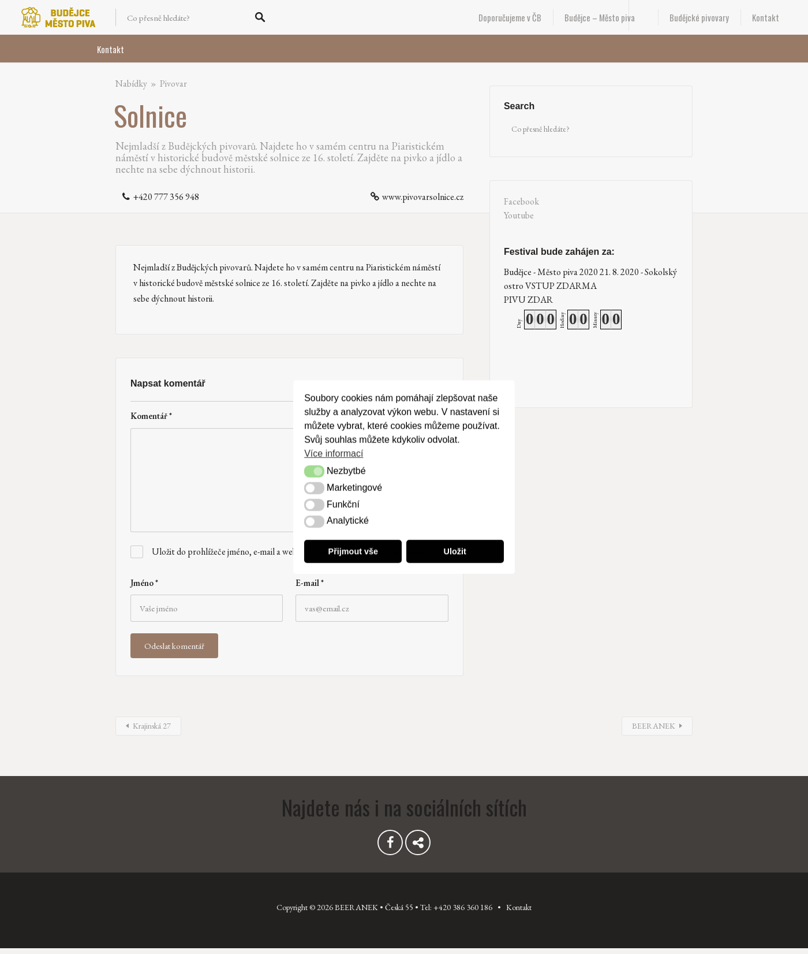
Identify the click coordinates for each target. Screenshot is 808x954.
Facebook (521, 201)
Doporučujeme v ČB (509, 17)
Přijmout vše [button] (353, 551)
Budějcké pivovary (699, 17)
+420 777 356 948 (166, 197)
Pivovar (173, 83)
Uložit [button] (455, 551)
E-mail (309, 582)
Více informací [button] (333, 453)
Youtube (519, 215)
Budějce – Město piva (599, 17)
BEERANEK (653, 726)
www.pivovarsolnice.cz (422, 197)
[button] (314, 472)
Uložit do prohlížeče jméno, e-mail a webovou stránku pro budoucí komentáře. (293, 551)
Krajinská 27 (152, 726)
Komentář (151, 415)
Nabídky (131, 83)
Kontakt (765, 17)
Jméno (144, 582)
